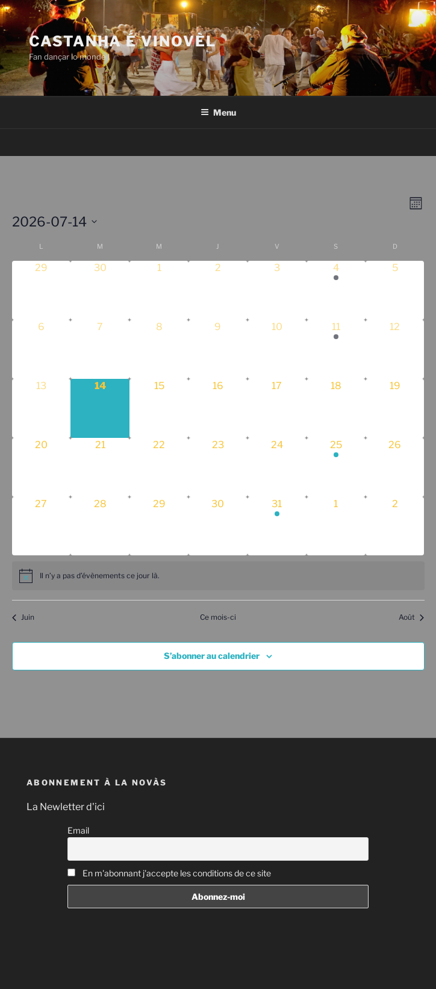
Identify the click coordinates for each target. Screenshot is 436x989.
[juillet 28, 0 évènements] (99, 526)
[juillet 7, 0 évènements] (99, 349)
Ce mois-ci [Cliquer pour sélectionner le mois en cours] (218, 617)
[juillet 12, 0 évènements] (395, 349)
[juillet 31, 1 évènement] (277, 526)
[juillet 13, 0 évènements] (41, 408)
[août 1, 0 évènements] (336, 526)
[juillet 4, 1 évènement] (336, 290)
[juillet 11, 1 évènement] (336, 349)
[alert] (218, 575)
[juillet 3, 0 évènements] (277, 290)
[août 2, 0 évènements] (395, 526)
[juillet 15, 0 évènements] (158, 408)
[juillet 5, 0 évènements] (395, 290)
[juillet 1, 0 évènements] (158, 290)
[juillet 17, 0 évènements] (277, 408)
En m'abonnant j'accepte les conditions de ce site (169, 873)
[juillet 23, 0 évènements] (218, 467)
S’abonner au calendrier (212, 655)
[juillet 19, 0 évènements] (395, 408)
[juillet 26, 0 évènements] (395, 467)
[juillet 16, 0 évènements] (218, 408)
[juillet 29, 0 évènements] (158, 526)
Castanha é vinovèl (122, 41)
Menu (218, 112)
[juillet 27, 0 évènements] (41, 526)
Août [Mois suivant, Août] (411, 617)
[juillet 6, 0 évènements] (41, 349)
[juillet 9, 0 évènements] (218, 349)
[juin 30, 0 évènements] (99, 290)
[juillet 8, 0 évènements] (158, 349)
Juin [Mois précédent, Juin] (23, 617)
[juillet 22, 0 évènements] (158, 467)
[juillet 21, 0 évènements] (99, 467)
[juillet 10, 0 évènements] (277, 349)
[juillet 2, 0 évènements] (218, 290)
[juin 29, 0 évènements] (41, 290)
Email (78, 830)
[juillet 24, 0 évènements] (277, 467)
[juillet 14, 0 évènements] (99, 408)
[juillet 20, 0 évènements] (41, 467)
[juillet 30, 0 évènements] (218, 526)
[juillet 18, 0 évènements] (336, 408)
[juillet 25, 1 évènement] (336, 467)
